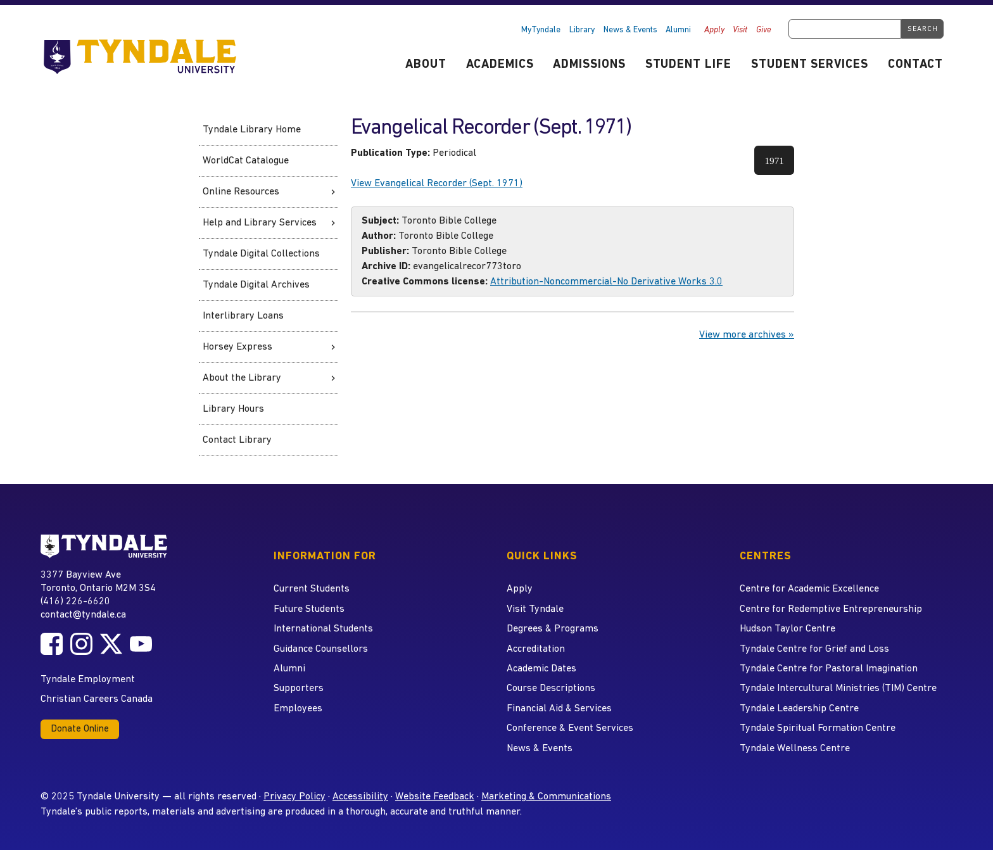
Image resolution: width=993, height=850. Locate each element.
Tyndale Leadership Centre (799, 709)
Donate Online (80, 729)
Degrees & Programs (552, 629)
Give (763, 30)
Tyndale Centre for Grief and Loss (814, 649)
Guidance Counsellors (321, 649)
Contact (915, 65)
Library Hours (233, 409)
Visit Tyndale (535, 609)
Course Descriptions (551, 688)
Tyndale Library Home (252, 130)
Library (582, 30)
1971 (779, 165)
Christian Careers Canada (97, 699)
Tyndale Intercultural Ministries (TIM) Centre (838, 688)
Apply (714, 30)
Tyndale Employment (88, 680)
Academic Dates (541, 669)
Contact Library (237, 440)
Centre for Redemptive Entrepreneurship (831, 609)
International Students (323, 629)
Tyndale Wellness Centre (795, 749)
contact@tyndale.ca (83, 615)
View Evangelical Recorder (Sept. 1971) (436, 184)
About (425, 65)
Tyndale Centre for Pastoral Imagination (829, 669)
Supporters (299, 688)
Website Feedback (434, 797)
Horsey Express (237, 347)
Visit (740, 30)
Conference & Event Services (570, 728)
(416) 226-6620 (75, 602)
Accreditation (536, 649)
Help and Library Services (260, 223)
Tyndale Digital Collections (261, 254)
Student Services (809, 65)
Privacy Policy (294, 797)
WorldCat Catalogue (246, 161)
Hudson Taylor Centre (787, 629)
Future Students (309, 609)
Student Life (688, 65)
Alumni (678, 30)
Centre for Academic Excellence (809, 589)
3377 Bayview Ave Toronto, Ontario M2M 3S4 (98, 581)
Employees (298, 709)
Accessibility (360, 797)
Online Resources (241, 192)
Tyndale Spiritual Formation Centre (817, 728)
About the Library (242, 378)
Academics (500, 65)
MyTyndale (540, 30)
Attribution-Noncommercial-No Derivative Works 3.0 (606, 282)
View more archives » (746, 335)
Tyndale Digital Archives (256, 285)
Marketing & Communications (546, 797)
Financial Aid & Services (559, 709)
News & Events (630, 30)
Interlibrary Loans (243, 316)
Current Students (312, 589)
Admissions (589, 65)
